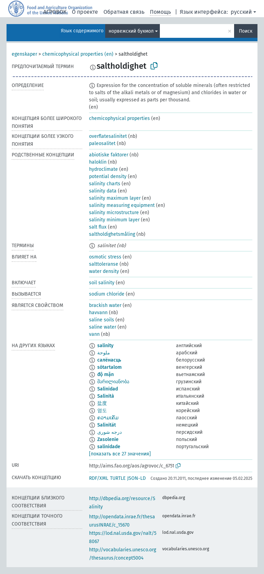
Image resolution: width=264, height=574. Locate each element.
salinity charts (104, 184)
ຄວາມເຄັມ (108, 418)
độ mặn (105, 374)
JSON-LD (136, 478)
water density (104, 271)
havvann (98, 313)
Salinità (105, 396)
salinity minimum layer (114, 220)
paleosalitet (102, 143)
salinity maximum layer (115, 198)
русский (241, 12)
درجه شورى (109, 432)
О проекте (85, 12)
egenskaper (24, 54)
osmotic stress (105, 257)
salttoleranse (103, 264)
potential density (107, 176)
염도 (102, 410)
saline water (102, 327)
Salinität (106, 425)
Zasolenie (108, 439)
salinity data (103, 191)
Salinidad (107, 389)
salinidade (108, 447)
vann (94, 334)
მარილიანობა (113, 382)
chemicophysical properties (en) (77, 54)
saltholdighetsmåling (112, 234)
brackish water (105, 305)
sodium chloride (106, 294)
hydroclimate (103, 169)
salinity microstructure (114, 213)
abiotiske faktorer (108, 155)
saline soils (101, 320)
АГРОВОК (54, 12)
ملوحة (103, 353)
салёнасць (109, 360)
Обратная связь (123, 12)
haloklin (98, 162)
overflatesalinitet (108, 136)
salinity (105, 346)
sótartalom (109, 367)
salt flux (98, 227)
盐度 (102, 403)
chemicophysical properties (119, 118)
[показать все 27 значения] (120, 454)
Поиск (245, 31)
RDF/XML (98, 478)
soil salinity (101, 283)
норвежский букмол (131, 31)
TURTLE (117, 478)
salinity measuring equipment (122, 205)
